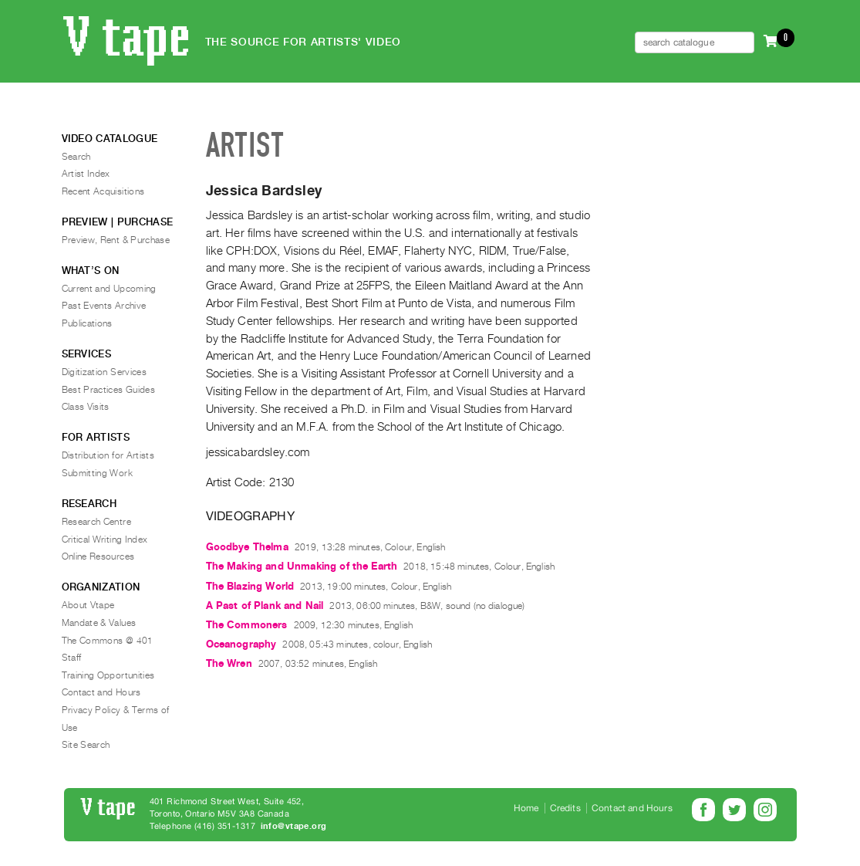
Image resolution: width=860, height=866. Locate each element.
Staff (72, 657)
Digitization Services (104, 372)
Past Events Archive (104, 305)
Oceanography (241, 644)
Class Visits (86, 406)
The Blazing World (250, 586)
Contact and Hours (101, 692)
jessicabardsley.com (258, 452)
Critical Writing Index (105, 539)
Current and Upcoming (109, 288)
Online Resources (98, 556)
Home (526, 808)
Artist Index (86, 173)
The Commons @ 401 (107, 640)
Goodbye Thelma (247, 547)
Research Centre (96, 521)
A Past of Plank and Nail (265, 605)
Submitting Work (97, 473)
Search (76, 156)
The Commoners (247, 625)
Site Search (86, 744)
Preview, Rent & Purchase (116, 240)
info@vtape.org (294, 826)
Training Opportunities (108, 675)
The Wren (229, 663)
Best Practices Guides (109, 389)
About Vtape (88, 605)
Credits (565, 808)
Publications (87, 323)
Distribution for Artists (108, 455)
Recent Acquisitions (103, 191)
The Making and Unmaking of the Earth (302, 566)
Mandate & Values (99, 622)
